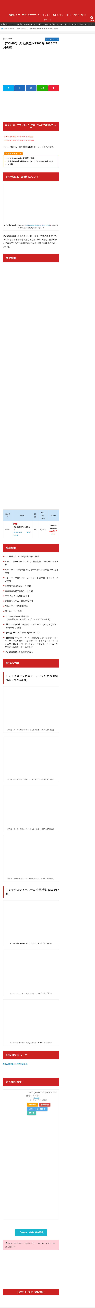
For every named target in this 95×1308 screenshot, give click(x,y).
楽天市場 (45, 1106)
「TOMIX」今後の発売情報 (31, 1233)
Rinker (36, 1098)
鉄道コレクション (58, 16)
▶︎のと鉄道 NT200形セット (15, 1064)
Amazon (17, 533)
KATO (18, 16)
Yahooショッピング (37, 1110)
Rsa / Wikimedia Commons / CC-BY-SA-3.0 (37, 226)
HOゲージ (76, 16)
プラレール (47, 20)
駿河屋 (32, 1114)
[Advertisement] (16, 107)
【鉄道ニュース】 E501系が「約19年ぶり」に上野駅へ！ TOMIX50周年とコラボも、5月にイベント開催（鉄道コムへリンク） (48, 25)
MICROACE (32, 16)
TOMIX (24, 16)
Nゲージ (68, 16)
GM (39, 16)
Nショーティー (46, 16)
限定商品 (11, 16)
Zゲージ (83, 16)
